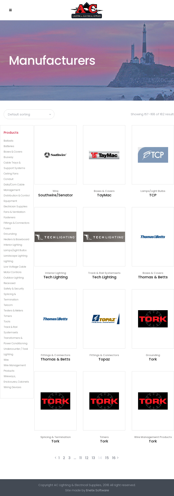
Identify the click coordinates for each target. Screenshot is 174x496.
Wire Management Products (153, 437)
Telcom (8, 305)
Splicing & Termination (55, 437)
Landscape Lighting (15, 255)
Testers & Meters (13, 310)
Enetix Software (97, 490)
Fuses (7, 228)
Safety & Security (14, 288)
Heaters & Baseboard (16, 239)
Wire (6, 360)
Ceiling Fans (11, 173)
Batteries (9, 146)
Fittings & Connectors (16, 223)
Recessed (9, 283)
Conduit (8, 179)
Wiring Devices (12, 387)
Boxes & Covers (13, 151)
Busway (8, 157)
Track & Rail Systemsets (104, 273)
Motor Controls (13, 272)
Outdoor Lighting (14, 277)
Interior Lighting (13, 244)
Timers (8, 316)
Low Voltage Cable (15, 266)
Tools (7, 321)
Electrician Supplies (15, 206)
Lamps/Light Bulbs (15, 250)
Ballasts (8, 140)
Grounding (10, 234)
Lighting (8, 261)
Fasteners (9, 217)
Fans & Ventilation (14, 212)
